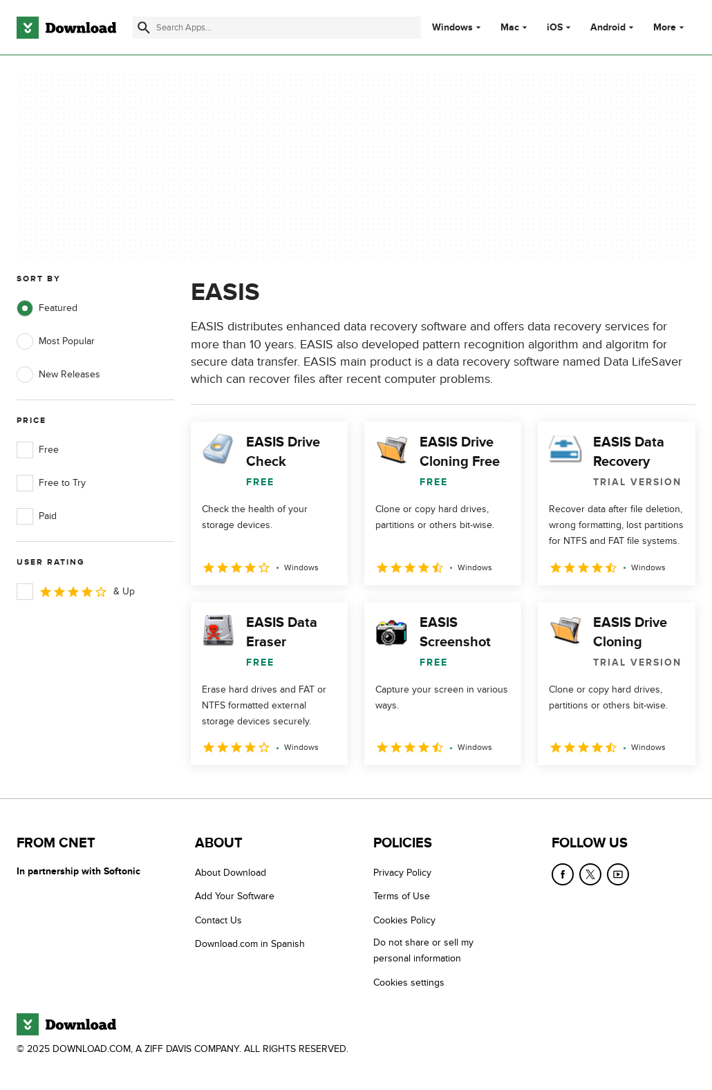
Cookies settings (408, 982)
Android (608, 27)
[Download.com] (66, 28)
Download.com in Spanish (250, 944)
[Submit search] (144, 28)
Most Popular (56, 341)
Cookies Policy (404, 920)
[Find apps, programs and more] (277, 28)
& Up (76, 591)
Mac (509, 27)
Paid (37, 516)
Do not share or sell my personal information (423, 950)
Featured (47, 308)
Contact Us (218, 920)
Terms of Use (401, 896)
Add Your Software (234, 896)
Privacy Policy (402, 872)
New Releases (58, 374)
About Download (230, 872)
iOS (555, 27)
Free (38, 450)
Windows (452, 27)
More (670, 27)
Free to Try (51, 483)
